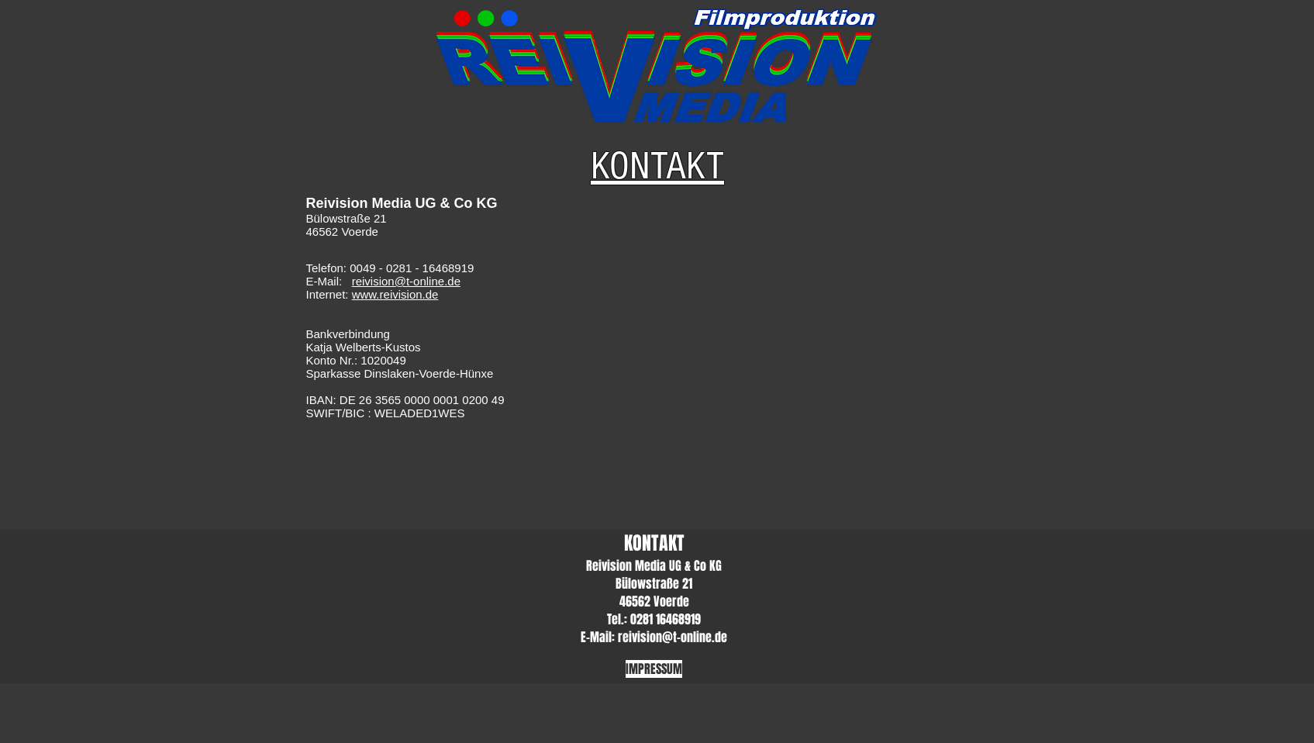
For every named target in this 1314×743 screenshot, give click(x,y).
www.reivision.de (395, 294)
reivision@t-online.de (406, 281)
